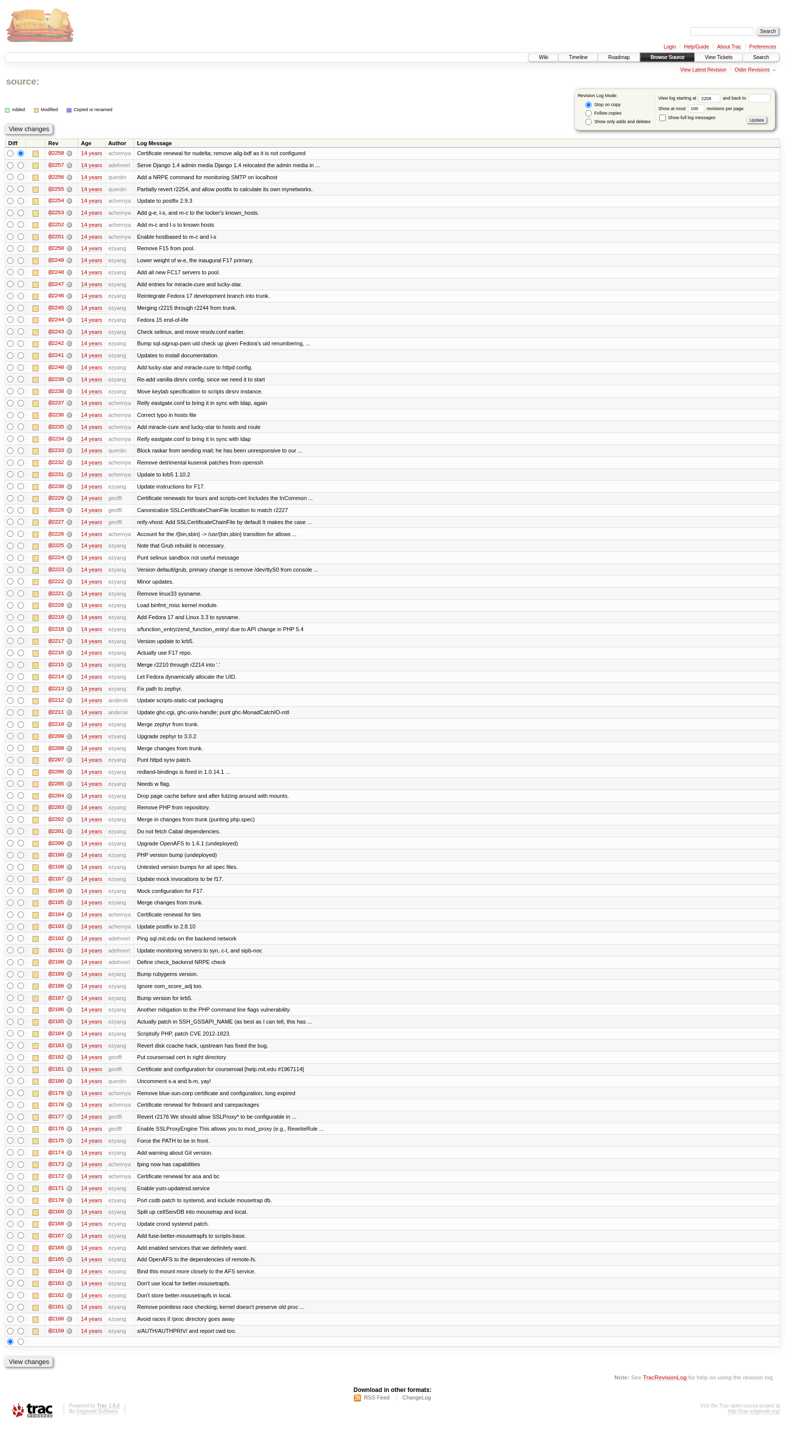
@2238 (56, 393)
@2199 (56, 862)
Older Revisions (752, 70)
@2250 (56, 249)
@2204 (56, 802)
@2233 (56, 453)
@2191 (56, 958)
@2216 (56, 658)
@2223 (56, 574)
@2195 (56, 910)
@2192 (56, 946)
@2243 (56, 333)
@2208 (56, 754)
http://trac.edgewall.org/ (754, 1422)
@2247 (56, 285)
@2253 (56, 213)
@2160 (56, 1330)
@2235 (56, 429)
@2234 (56, 441)
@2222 (56, 586)
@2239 (56, 381)
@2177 (56, 1126)
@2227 (56, 526)
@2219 (56, 622)
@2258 (56, 153)
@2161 (56, 1318)
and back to (746, 98)
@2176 (56, 1138)
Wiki (543, 57)
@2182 (56, 1066)
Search (761, 57)
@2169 (56, 1222)
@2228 (56, 514)
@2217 (56, 646)
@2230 (56, 490)
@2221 (56, 598)
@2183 (56, 1054)
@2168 (56, 1234)
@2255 (56, 189)
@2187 (56, 1006)
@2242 (56, 345)
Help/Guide (696, 47)
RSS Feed (376, 1409)
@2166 (56, 1258)
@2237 (56, 405)
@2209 (56, 742)
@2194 (56, 922)
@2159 (56, 1342)
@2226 (56, 538)
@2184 (56, 1042)
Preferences (762, 47)
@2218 (56, 634)
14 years (91, 153)
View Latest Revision (703, 70)
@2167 (56, 1246)
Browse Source (667, 57)
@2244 (56, 321)
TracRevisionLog (664, 1388)
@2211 (56, 718)
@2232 (56, 465)
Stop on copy (602, 105)
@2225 (56, 550)
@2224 (56, 562)
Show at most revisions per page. (701, 108)
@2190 (56, 970)
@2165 (56, 1270)
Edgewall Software (97, 1422)
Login (670, 47)
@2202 (56, 826)
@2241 (56, 357)
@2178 (56, 1114)
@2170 (56, 1210)
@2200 (56, 850)
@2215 (56, 670)
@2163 (56, 1294)
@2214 (56, 682)
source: (22, 81)
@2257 (56, 165)
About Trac (729, 47)
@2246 (56, 297)
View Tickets (718, 57)
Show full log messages (687, 117)
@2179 (56, 1102)
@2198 (56, 874)
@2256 (56, 177)
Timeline (578, 57)
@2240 (56, 369)
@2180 (56, 1090)
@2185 (56, 1030)
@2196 (56, 898)
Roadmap (619, 57)
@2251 (56, 237)
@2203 (56, 814)
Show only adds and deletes (617, 122)
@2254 (56, 201)
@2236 (56, 417)
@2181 (56, 1078)
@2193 (56, 934)
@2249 (56, 261)
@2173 (56, 1174)
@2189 (56, 982)
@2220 (56, 610)
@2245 (56, 309)
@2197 (56, 886)
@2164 (56, 1282)
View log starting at (690, 98)
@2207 (56, 766)
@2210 (56, 730)
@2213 (56, 694)
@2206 (56, 778)
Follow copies (603, 113)
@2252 (56, 225)
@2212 (56, 706)
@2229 (56, 502)
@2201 (56, 838)
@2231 (56, 477)
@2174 (56, 1162)
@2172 (56, 1186)
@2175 (56, 1150)
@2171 (56, 1198)
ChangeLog (417, 1409)
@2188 (56, 994)
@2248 (56, 273)
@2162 (56, 1306)
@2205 (56, 790)
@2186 (56, 1018)
